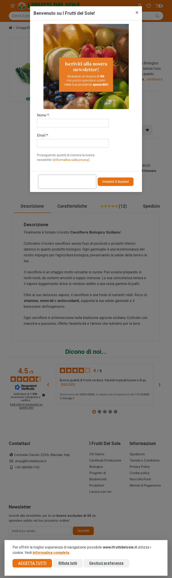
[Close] (137, 12)
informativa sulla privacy (71, 160)
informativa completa (51, 553)
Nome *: (43, 115)
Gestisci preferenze (106, 563)
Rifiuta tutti (67, 563)
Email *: (43, 135)
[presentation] (67, 181)
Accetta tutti (32, 563)
